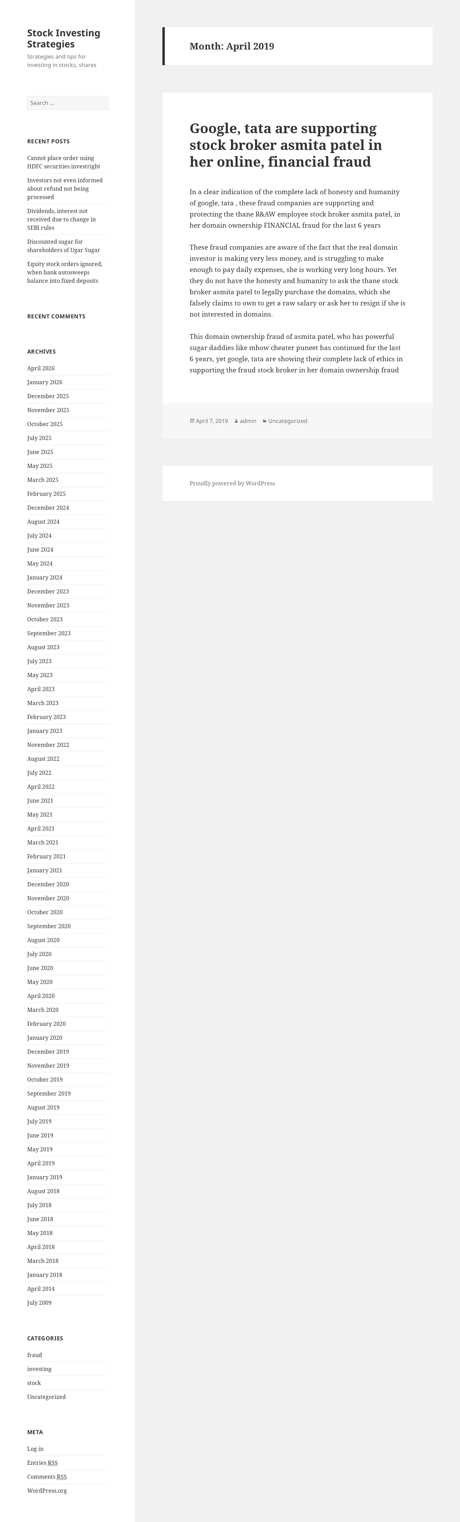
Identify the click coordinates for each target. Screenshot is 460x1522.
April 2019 (41, 1163)
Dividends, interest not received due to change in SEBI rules (61, 219)
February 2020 (46, 1024)
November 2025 (48, 410)
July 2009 (39, 1303)
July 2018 (39, 1205)
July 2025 (39, 438)
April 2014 (41, 1289)
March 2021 (43, 842)
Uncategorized (46, 1397)
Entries (42, 1463)
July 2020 (39, 954)
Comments (47, 1477)
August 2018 (43, 1191)
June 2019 (40, 1135)
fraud (34, 1355)
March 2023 (43, 703)
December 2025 (48, 396)
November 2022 (48, 745)
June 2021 (40, 800)
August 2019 (43, 1107)
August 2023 (43, 647)
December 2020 (48, 884)
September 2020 (49, 926)
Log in (35, 1449)
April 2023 (41, 689)
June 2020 (40, 968)
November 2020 (48, 898)
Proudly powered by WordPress (232, 483)
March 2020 (43, 1010)
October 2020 (45, 912)
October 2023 (45, 619)
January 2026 (44, 382)
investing (39, 1369)
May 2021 (40, 814)
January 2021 (44, 870)
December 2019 (48, 1051)
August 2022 (43, 759)
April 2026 (41, 368)
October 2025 (45, 424)
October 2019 (45, 1079)
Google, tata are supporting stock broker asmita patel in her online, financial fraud (286, 145)
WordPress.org (47, 1490)
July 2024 (39, 535)
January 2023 (44, 731)
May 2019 (40, 1149)
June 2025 (40, 452)
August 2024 (43, 521)
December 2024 (48, 508)
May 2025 (40, 466)
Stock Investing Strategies (63, 38)
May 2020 (40, 982)
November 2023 (48, 605)
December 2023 (48, 591)
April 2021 (41, 828)
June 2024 (40, 549)
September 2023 (49, 633)
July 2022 (39, 773)
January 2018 (44, 1275)
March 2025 (43, 480)
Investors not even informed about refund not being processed (65, 188)
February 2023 (46, 717)
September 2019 (49, 1093)
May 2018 (40, 1233)
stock (34, 1383)
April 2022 (41, 786)
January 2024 (44, 577)
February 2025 (46, 494)
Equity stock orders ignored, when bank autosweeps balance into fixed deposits (64, 272)
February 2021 (46, 856)
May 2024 (40, 563)
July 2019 (39, 1121)
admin (248, 421)
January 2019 (44, 1177)
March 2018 (43, 1261)
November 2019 (48, 1065)
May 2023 (40, 675)
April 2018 (41, 1247)
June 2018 (40, 1219)
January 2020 (44, 1038)
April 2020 (41, 996)
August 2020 (43, 940)
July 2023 (39, 661)
